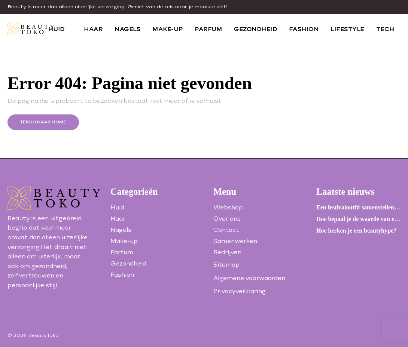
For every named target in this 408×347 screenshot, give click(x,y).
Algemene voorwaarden (249, 278)
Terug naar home (43, 122)
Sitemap (226, 264)
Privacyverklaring (239, 291)
